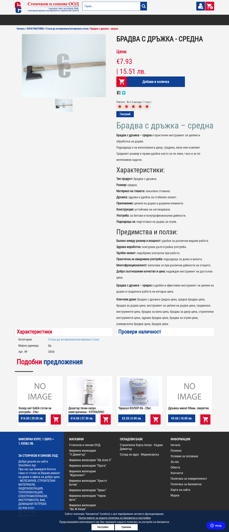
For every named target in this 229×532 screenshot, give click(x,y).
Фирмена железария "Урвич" (88, 490)
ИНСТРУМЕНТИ (152, 20)
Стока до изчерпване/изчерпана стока (73, 339)
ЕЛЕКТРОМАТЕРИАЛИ (119, 20)
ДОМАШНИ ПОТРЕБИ (98, 20)
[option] (64, 65)
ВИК (73, 20)
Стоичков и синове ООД (84, 445)
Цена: (121, 51)
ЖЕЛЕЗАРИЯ (137, 20)
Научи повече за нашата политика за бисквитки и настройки (115, 518)
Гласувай (125, 114)
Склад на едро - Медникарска (139, 454)
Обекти (175, 467)
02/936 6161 (26, 508)
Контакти (177, 473)
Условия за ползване (184, 456)
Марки (175, 495)
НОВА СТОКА (183, 20)
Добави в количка (155, 82)
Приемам (126, 527)
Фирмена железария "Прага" (87, 465)
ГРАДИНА (82, 20)
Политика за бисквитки (186, 484)
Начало (175, 445)
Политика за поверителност (189, 478)
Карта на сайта (180, 490)
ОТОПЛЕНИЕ (37, 20)
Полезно (176, 450)
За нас (175, 462)
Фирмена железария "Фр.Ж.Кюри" (82, 507)
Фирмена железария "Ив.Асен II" (90, 460)
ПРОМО (195, 20)
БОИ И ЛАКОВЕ (22, 20)
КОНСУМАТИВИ (168, 20)
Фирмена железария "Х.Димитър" (82, 452)
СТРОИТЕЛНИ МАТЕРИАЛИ (57, 20)
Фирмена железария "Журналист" (82, 473)
